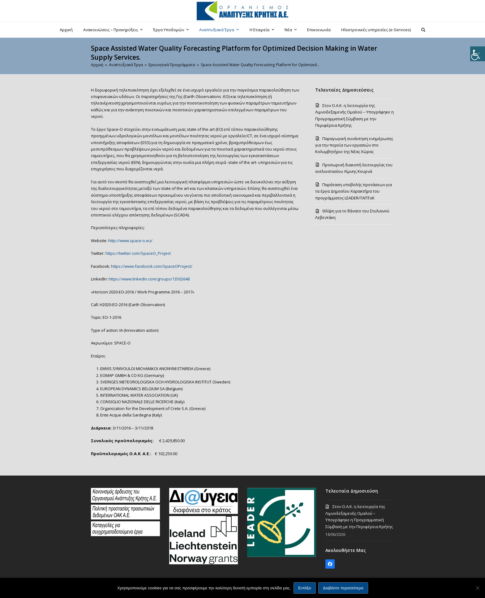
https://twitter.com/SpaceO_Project (138, 253)
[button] (423, 29)
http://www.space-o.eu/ (130, 240)
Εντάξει (304, 588)
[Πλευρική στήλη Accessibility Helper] (477, 53)
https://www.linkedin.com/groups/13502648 (149, 279)
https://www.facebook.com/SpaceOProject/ (151, 266)
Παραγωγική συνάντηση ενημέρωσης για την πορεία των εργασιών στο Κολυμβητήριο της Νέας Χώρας (354, 145)
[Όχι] (477, 588)
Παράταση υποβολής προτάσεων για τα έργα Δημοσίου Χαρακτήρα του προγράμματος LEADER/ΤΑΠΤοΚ (353, 191)
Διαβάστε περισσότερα (343, 588)
